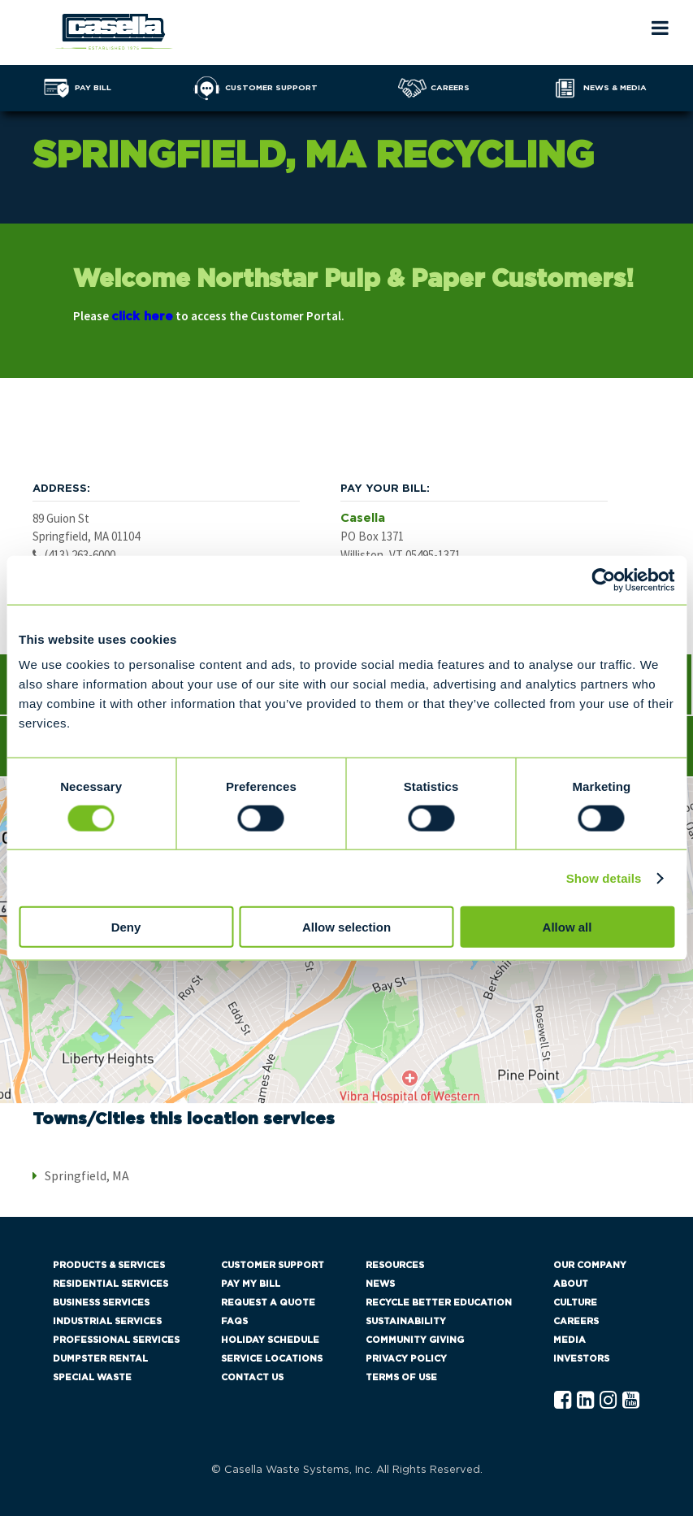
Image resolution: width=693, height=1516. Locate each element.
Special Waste (92, 1377)
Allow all (567, 927)
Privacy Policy (406, 1358)
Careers (576, 1321)
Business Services (101, 1302)
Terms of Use (401, 1377)
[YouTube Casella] (630, 1401)
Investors (581, 1358)
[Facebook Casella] (562, 1401)
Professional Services (116, 1340)
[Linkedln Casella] (585, 1401)
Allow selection (346, 927)
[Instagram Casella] (608, 1401)
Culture (575, 1302)
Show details (604, 877)
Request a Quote (268, 1302)
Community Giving (415, 1340)
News (380, 1283)
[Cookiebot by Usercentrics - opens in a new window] (603, 579)
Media (569, 1340)
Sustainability (406, 1321)
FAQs (234, 1321)
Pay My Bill (250, 1283)
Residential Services (110, 1283)
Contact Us (252, 1377)
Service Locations (272, 1358)
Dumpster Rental (100, 1358)
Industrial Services (107, 1321)
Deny (126, 927)
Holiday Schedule (270, 1340)
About (570, 1283)
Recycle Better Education (439, 1302)
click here (142, 317)
